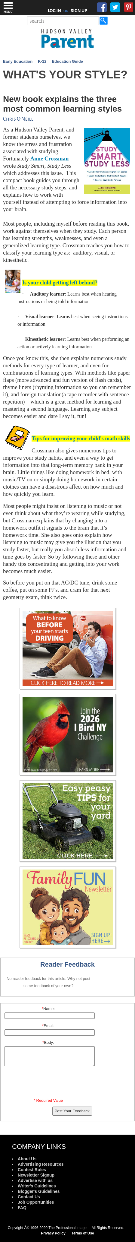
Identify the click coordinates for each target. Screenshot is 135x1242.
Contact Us (29, 1196)
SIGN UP (79, 10)
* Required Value (48, 1100)
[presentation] (49, 1083)
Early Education (17, 61)
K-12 (42, 61)
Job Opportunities (36, 1202)
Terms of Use (83, 1233)
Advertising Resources (41, 1164)
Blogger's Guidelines (39, 1191)
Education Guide (67, 61)
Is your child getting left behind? (59, 283)
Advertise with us (35, 1180)
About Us (27, 1158)
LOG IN (54, 10)
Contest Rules (32, 1169)
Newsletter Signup (36, 1175)
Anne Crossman (49, 158)
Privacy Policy (53, 1233)
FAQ (22, 1207)
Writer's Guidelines (37, 1185)
